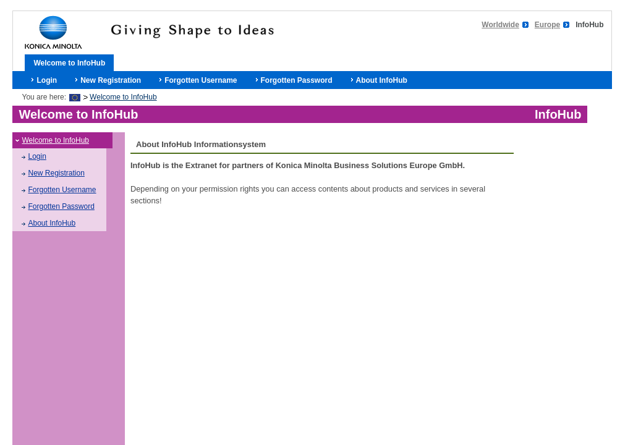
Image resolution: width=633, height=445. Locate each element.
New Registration (110, 80)
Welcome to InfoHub (69, 63)
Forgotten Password (297, 80)
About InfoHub (381, 80)
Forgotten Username (200, 80)
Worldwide (500, 24)
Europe (547, 24)
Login (46, 80)
